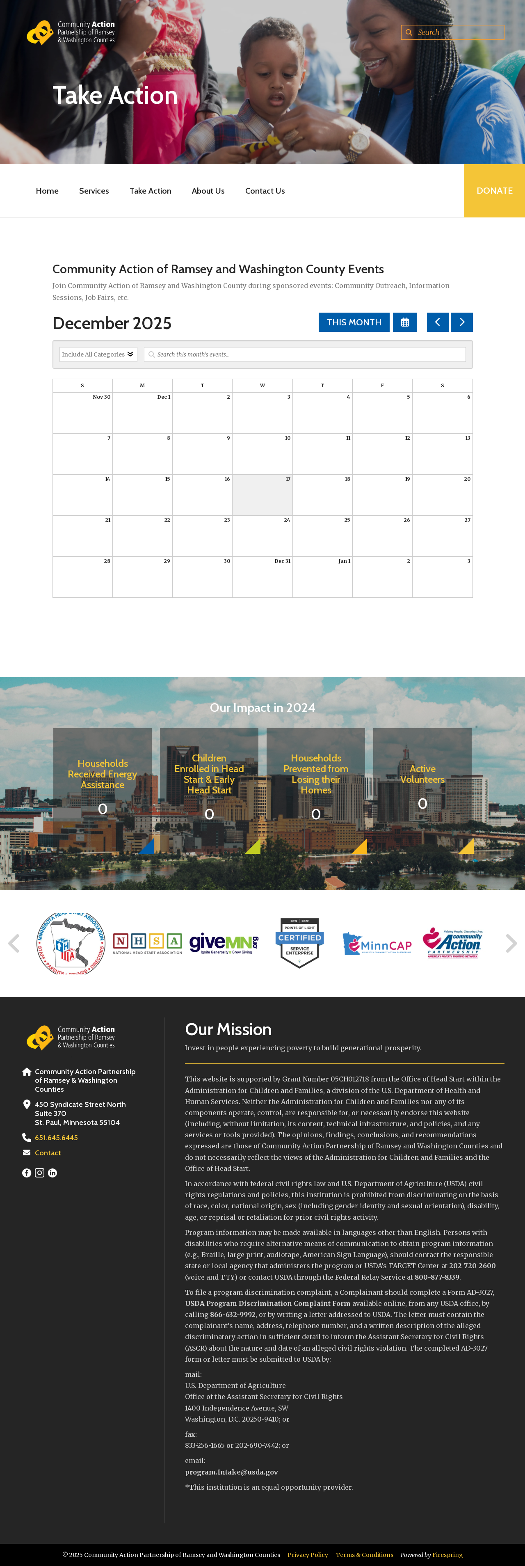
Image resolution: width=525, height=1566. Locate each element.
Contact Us (265, 191)
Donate (495, 190)
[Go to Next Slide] (510, 943)
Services (94, 191)
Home (47, 191)
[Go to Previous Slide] (14, 943)
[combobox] (452, 32)
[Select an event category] (98, 354)
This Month (354, 322)
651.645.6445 (56, 1137)
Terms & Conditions (364, 1555)
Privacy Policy (308, 1555)
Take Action (150, 191)
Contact (48, 1152)
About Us (208, 191)
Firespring (447, 1555)
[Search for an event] (305, 354)
